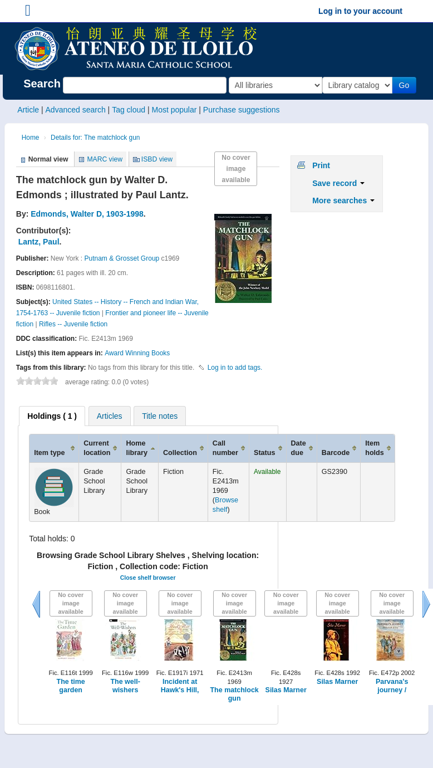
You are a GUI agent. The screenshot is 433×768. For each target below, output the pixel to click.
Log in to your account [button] (360, 11)
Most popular (173, 109)
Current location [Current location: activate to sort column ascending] (96, 448)
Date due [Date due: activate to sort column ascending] (298, 448)
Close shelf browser (148, 577)
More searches (343, 200)
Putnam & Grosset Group (122, 258)
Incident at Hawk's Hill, (180, 686)
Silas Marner (286, 690)
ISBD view (157, 159)
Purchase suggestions (241, 109)
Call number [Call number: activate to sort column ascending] (225, 448)
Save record (338, 183)
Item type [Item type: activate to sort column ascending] (49, 453)
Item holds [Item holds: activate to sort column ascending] (374, 448)
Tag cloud (128, 109)
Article (28, 109)
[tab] (52, 416)
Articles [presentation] (109, 416)
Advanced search (76, 109)
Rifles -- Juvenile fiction (73, 324)
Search (42, 83)
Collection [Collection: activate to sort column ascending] (180, 453)
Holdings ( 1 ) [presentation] (52, 416)
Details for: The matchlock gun (95, 137)
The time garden (71, 686)
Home (31, 137)
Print (321, 165)
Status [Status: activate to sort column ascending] (264, 453)
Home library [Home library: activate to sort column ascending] (136, 448)
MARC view (104, 159)
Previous (36, 604)
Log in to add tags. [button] (235, 367)
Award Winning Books (137, 353)
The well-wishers (125, 686)
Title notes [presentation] (160, 416)
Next (426, 604)
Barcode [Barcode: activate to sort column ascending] (336, 453)
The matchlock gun (234, 694)
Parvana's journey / (392, 686)
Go (406, 85)
